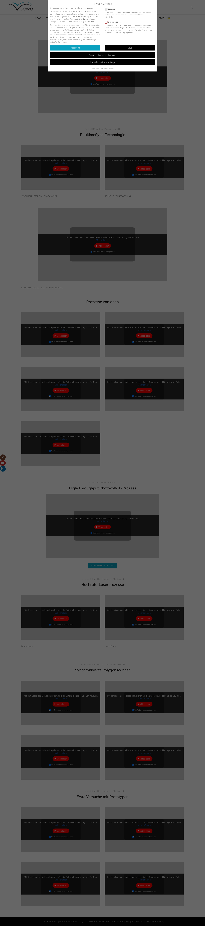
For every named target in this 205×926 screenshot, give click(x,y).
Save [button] (130, 47)
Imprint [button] (111, 67)
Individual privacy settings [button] (102, 61)
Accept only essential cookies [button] (102, 54)
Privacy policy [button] (104, 67)
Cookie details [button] (95, 67)
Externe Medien (113, 21)
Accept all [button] (75, 47)
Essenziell (111, 8)
